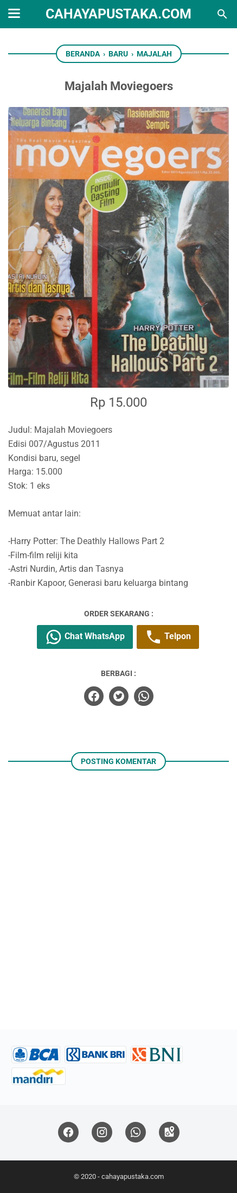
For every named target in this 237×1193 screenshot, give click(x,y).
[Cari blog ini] (222, 14)
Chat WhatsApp (85, 637)
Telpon (168, 637)
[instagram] (102, 1132)
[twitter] (119, 696)
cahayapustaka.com (118, 14)
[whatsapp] (143, 696)
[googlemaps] (169, 1132)
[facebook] (94, 696)
